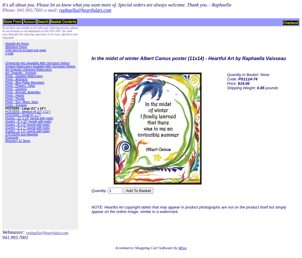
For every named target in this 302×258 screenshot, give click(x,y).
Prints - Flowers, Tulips (20, 85)
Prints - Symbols (16, 105)
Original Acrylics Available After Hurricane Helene (37, 63)
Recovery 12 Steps (17, 141)
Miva (182, 248)
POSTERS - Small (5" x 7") (23, 115)
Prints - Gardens (16, 89)
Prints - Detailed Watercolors (24, 76)
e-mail (9, 53)
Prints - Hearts (14, 95)
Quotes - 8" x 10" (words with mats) (28, 121)
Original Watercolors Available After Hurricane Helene (40, 66)
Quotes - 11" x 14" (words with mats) (29, 118)
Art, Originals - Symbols (20, 73)
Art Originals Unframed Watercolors (28, 69)
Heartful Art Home (17, 43)
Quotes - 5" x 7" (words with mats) (27, 128)
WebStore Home (16, 47)
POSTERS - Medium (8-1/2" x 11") (27, 111)
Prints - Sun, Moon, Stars (21, 102)
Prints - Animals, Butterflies (23, 92)
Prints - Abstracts (16, 79)
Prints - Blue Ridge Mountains (24, 82)
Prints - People (15, 98)
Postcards (11, 137)
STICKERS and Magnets (21, 134)
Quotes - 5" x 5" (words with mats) (27, 131)
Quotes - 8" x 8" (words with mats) (27, 124)
